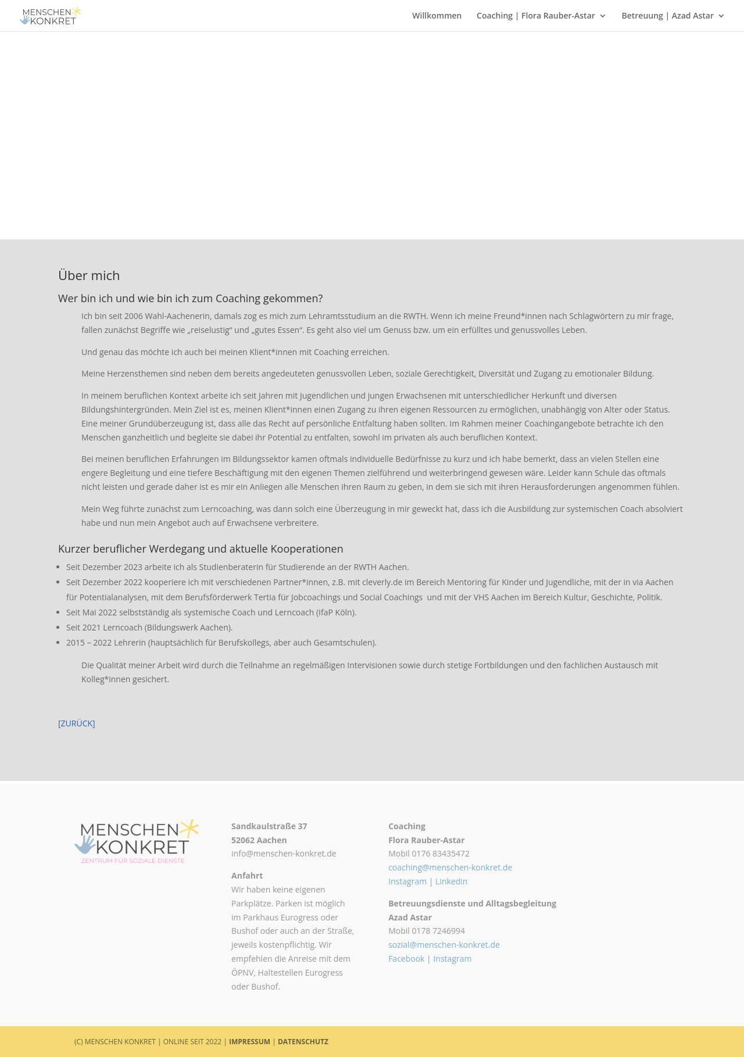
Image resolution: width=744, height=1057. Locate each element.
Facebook (406, 958)
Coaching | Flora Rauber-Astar (536, 16)
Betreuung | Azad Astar (667, 16)
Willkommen (437, 16)
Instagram (407, 881)
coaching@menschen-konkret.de (450, 867)
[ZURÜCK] (76, 723)
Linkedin (451, 881)
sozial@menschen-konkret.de (444, 944)
